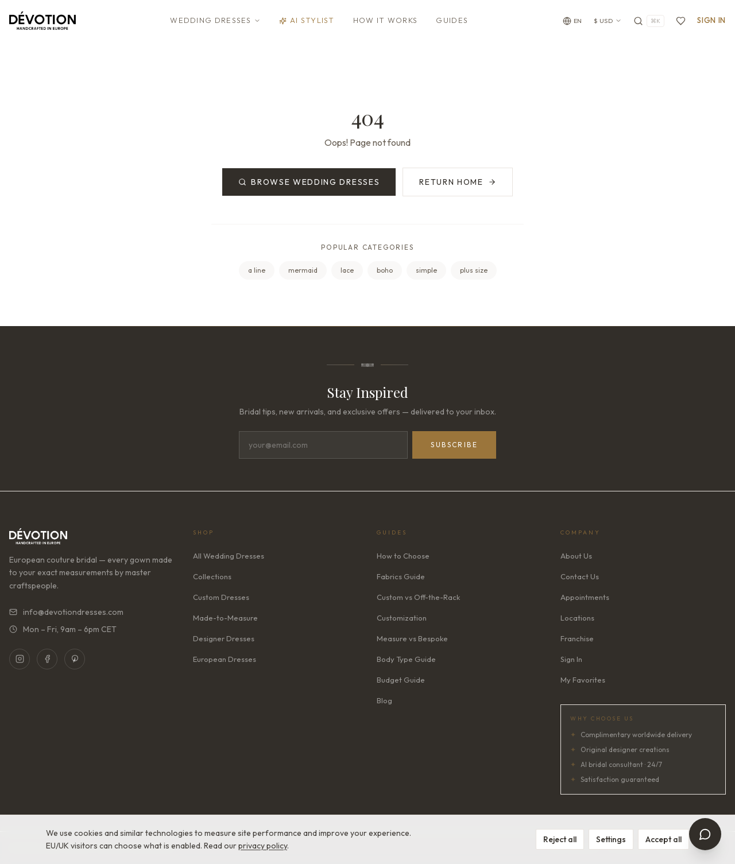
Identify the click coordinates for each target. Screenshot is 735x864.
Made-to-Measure (225, 617)
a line (256, 270)
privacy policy (262, 845)
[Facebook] (47, 659)
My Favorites (582, 679)
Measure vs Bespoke (412, 638)
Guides (452, 20)
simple (426, 270)
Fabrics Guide (401, 576)
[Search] (648, 21)
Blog (384, 700)
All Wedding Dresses (228, 555)
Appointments (584, 597)
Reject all (560, 839)
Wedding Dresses (215, 20)
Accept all (663, 839)
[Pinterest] (74, 659)
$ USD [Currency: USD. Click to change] (608, 21)
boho (385, 270)
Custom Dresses (221, 597)
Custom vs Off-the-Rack (418, 597)
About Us (576, 555)
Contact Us (579, 576)
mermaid (303, 270)
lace (347, 270)
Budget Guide (401, 679)
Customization (402, 617)
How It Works (385, 20)
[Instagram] (19, 659)
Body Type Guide (406, 659)
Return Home (457, 182)
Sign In (711, 20)
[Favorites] (681, 21)
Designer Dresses (223, 638)
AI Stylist (307, 20)
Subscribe (454, 444)
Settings (611, 839)
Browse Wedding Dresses (309, 182)
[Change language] (572, 21)
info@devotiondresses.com (66, 612)
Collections (212, 576)
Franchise (577, 638)
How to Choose (403, 555)
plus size (474, 270)
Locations (577, 617)
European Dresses (224, 659)
